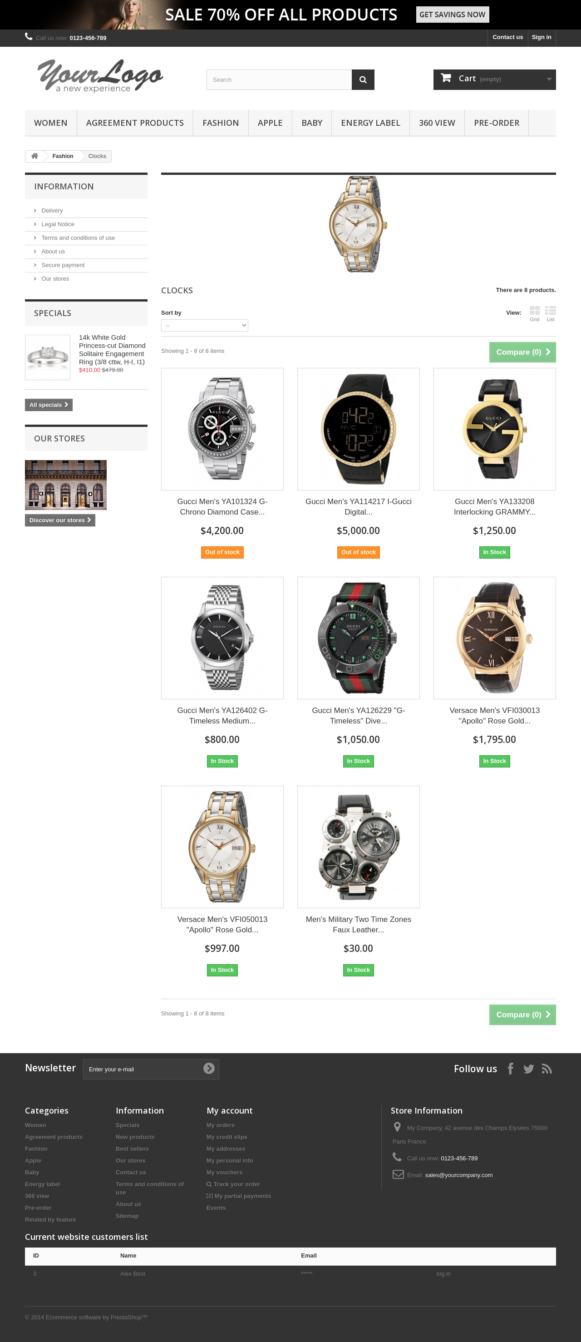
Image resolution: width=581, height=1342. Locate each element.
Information (64, 186)
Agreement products (135, 122)
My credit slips (227, 1137)
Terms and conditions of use (77, 237)
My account (230, 1110)
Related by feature (50, 1219)
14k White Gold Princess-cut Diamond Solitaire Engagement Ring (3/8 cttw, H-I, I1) (112, 349)
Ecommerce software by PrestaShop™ (97, 1317)
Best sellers (132, 1148)
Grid (535, 314)
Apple (270, 122)
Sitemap (127, 1216)
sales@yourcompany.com (459, 1175)
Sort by (171, 312)
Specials (52, 312)
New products (135, 1137)
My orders (221, 1125)
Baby (311, 122)
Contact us (507, 37)
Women (51, 122)
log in (444, 1273)
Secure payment (62, 265)
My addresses (226, 1148)
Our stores (54, 278)
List (550, 314)
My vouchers (224, 1172)
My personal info (230, 1160)
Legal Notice (57, 224)
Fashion (220, 122)
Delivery (51, 210)
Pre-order (496, 122)
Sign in (541, 37)
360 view (437, 122)
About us (52, 251)
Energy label (370, 122)
